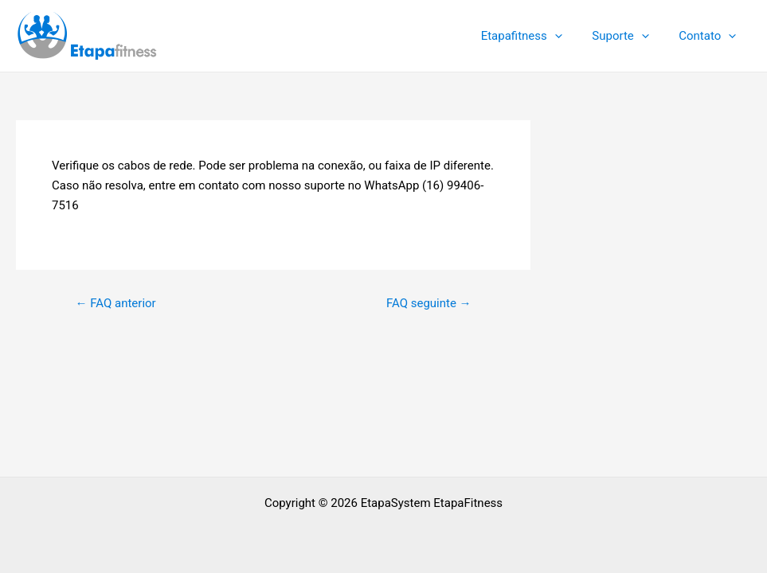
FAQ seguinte (429, 304)
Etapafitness (536, 36)
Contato (710, 36)
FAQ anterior (115, 304)
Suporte (629, 36)
